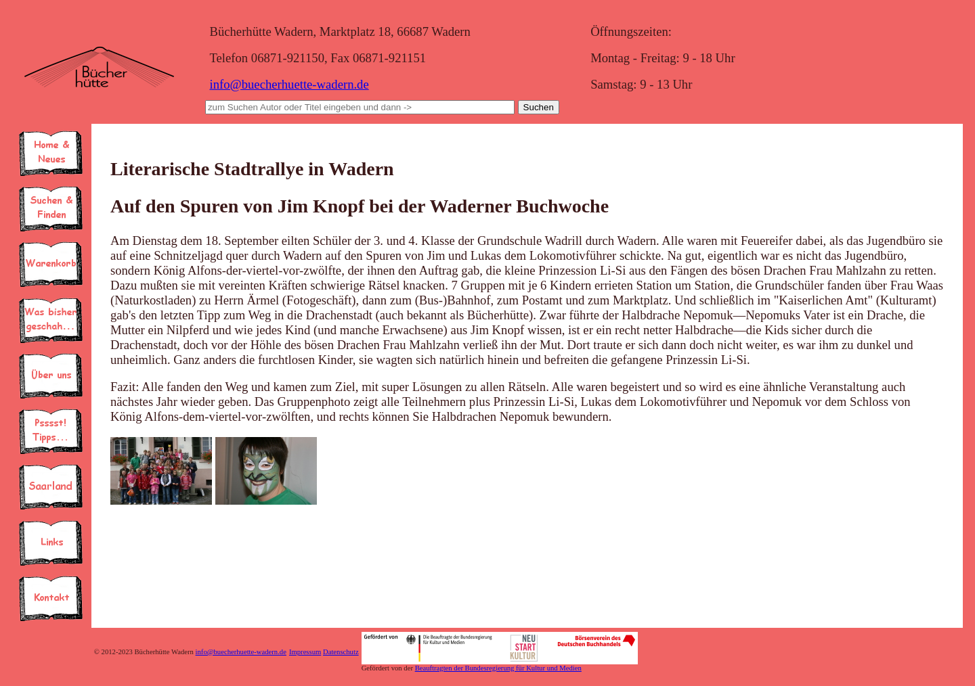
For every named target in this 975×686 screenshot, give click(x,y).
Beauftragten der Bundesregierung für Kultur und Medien (498, 668)
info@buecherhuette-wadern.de (288, 84)
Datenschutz (341, 652)
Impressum (305, 652)
